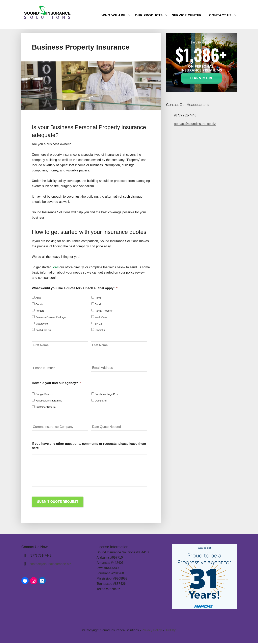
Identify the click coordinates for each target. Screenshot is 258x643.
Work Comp (101, 317)
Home (98, 298)
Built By (170, 630)
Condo (39, 304)
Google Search (43, 394)
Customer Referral (45, 407)
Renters (39, 310)
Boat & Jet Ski (43, 330)
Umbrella (100, 330)
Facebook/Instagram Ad (48, 400)
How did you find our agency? (56, 383)
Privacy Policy (152, 630)
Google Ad (101, 400)
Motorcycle (41, 323)
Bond (98, 304)
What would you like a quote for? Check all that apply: (75, 288)
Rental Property (103, 310)
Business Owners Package (50, 317)
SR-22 (98, 323)
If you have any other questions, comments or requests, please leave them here (89, 446)
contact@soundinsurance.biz (195, 123)
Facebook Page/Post (106, 394)
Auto (38, 298)
